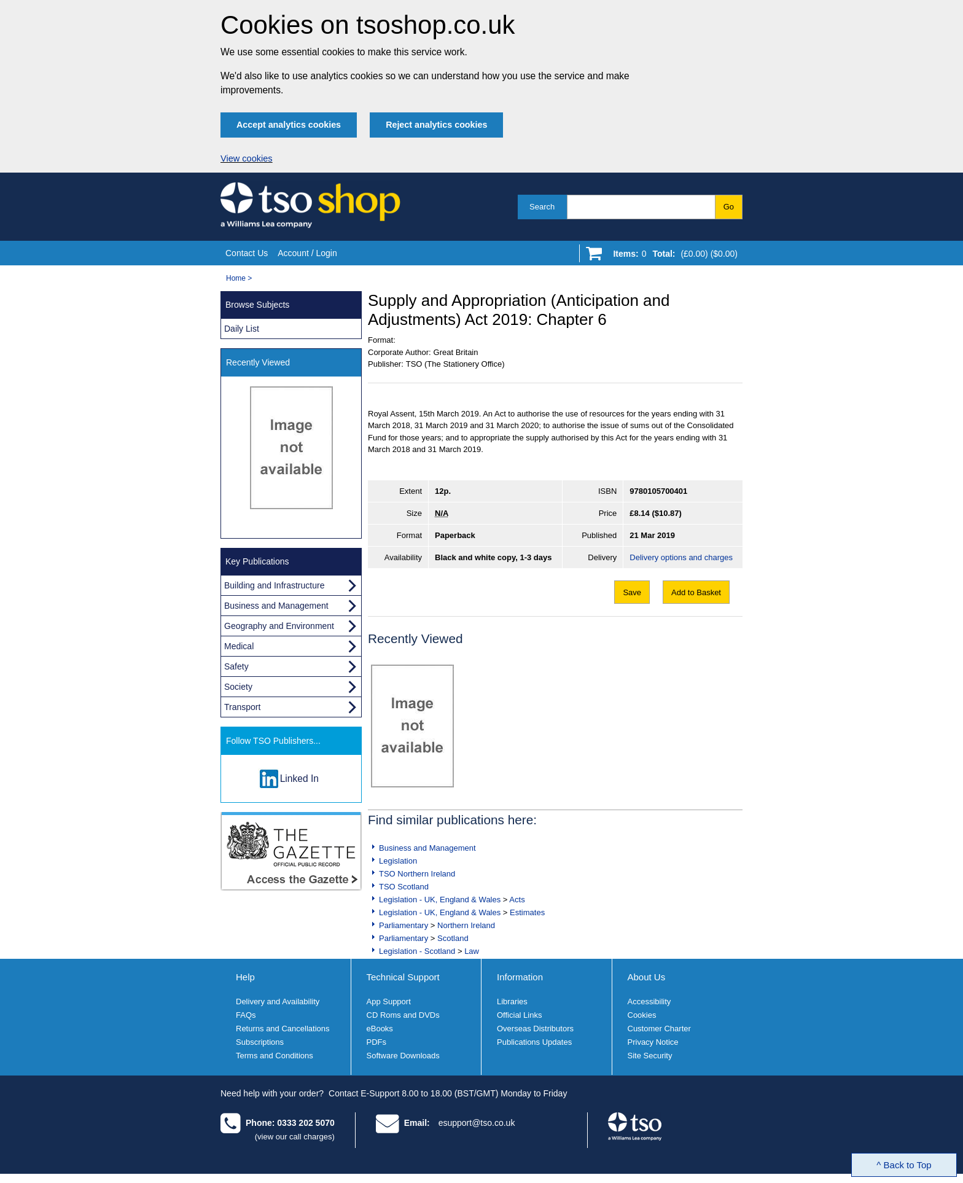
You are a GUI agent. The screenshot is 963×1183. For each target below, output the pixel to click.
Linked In (299, 778)
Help (245, 977)
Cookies (642, 1015)
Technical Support (403, 977)
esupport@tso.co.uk (477, 1123)
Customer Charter (659, 1028)
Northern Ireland (466, 925)
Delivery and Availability (277, 1001)
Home (236, 278)
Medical (239, 646)
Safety (236, 666)
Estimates (527, 912)
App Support (389, 1001)
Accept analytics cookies (288, 125)
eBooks (380, 1028)
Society (238, 687)
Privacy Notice (653, 1042)
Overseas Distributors (535, 1028)
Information (520, 977)
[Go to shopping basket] (672, 256)
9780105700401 (658, 491)
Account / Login (307, 253)
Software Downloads (403, 1055)
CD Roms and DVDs (403, 1015)
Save (632, 592)
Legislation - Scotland (417, 951)
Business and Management (427, 848)
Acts (516, 899)
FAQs (246, 1015)
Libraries (512, 1001)
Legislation (398, 860)
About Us (647, 977)
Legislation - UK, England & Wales (440, 899)
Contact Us (246, 253)
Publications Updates (534, 1042)
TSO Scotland (404, 886)
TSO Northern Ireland (417, 873)
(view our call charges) (295, 1136)
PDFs (377, 1042)
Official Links (519, 1015)
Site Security (650, 1055)
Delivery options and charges (681, 557)
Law (471, 951)
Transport (242, 707)
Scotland (453, 938)
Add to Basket (696, 592)
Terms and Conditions (274, 1055)
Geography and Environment (279, 626)
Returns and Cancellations (282, 1028)
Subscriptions (260, 1042)
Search (542, 206)
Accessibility (649, 1001)
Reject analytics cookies (436, 125)
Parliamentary (403, 925)
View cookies (246, 158)
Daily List (241, 329)
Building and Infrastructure (274, 585)
